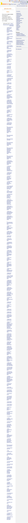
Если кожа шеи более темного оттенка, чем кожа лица (10, 187)
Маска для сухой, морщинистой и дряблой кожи (9, 270)
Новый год (18, 13)
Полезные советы (20, 18)
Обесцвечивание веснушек (10, 136)
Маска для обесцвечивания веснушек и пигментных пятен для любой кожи (10, 202)
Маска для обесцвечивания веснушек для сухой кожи (10, 213)
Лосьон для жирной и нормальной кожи (9, 111)
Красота (18, 17)
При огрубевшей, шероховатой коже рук (9, 458)
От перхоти (9, 416)
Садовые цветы (19, 33)
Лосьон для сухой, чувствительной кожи (9, 71)
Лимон (11, 23)
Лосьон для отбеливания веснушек (9, 173)
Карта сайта (18, 46)
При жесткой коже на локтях (9, 467)
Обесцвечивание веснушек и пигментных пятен (10, 144)
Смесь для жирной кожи (9, 83)
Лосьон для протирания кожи (9, 384)
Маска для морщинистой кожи (9, 239)
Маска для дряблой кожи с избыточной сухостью (9, 289)
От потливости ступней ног (10, 493)
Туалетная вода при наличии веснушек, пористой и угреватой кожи (9, 168)
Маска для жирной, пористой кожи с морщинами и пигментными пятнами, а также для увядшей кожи (10, 325)
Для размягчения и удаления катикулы (9, 490)
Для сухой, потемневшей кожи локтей (9, 476)
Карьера (18, 19)
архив (15, 4)
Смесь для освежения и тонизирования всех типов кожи (10, 364)
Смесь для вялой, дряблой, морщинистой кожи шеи (10, 232)
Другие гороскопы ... (20, 44)
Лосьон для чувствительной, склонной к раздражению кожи (10, 55)
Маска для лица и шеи (9, 236)
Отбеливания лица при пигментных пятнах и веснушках (9, 196)
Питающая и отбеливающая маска (9, 243)
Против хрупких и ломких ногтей (9, 483)
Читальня (18, 26)
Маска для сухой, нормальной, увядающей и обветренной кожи (9, 264)
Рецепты (12, 0)
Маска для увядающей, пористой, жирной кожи (9, 343)
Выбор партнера (19, 43)
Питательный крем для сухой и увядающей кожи (9, 368)
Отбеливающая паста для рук (9, 445)
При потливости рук (9, 451)
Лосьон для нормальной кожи (9, 51)
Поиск (19, 4)
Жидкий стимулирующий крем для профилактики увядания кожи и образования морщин (10, 379)
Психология (18, 14)
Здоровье (18, 16)
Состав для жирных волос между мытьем (9, 390)
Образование (19, 20)
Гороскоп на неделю (20, 40)
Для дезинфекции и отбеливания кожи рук (9, 435)
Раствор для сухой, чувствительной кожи (9, 299)
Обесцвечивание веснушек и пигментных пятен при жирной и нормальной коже (10, 130)
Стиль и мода (19, 15)
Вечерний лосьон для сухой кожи (9, 67)
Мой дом (18, 25)
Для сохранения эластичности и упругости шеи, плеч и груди (9, 506)
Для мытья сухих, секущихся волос (9, 408)
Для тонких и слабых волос (9, 405)
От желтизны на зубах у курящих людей (9, 514)
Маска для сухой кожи (9, 273)
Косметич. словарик (20, 34)
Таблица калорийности (21, 35)
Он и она (18, 21)
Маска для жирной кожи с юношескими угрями (9, 316)
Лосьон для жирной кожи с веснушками (9, 123)
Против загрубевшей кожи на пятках (9, 496)
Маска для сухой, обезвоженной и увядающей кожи (10, 227)
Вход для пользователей (22, 5)
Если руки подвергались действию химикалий (9, 425)
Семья (17, 24)
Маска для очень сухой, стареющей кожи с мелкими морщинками (10, 294)
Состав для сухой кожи (9, 64)
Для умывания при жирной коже (10, 91)
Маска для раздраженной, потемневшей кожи (9, 247)
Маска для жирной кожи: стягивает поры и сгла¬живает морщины (9, 348)
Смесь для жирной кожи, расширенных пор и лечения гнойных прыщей (10, 102)
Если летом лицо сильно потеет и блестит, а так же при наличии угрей (9, 29)
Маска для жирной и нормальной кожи (9, 353)
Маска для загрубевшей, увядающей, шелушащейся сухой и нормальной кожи (9, 283)
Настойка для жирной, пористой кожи (9, 115)
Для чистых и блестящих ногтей (9, 479)
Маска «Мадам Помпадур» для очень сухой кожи (10, 277)
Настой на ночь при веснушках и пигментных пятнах (9, 178)
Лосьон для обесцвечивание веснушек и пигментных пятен (10, 162)
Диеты (17, 0)
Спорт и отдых (19, 22)
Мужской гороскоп (20, 42)
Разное (17, 29)
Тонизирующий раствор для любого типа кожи (10, 79)
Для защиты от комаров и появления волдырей (10, 518)
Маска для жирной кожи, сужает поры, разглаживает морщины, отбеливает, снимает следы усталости (9, 336)
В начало (18, 11)
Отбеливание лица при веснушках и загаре (9, 183)
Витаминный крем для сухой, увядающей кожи (10, 373)
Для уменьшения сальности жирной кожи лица (9, 87)
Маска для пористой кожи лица (9, 331)
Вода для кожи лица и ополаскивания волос (10, 38)
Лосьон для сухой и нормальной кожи (9, 60)
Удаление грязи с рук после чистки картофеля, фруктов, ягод (9, 440)
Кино (17, 28)
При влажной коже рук (9, 448)
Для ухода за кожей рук (9, 422)
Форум (12, 4)
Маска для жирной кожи (9, 310)
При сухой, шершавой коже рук (10, 454)
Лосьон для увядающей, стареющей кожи (10, 75)
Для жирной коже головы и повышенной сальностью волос (9, 398)
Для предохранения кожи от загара (9, 191)
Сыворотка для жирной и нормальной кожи (9, 107)
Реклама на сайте (24, 4)
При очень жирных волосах (10, 387)
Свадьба (18, 23)
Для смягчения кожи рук (10, 462)
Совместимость (19, 41)
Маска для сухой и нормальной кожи (9, 259)
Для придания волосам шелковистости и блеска (9, 413)
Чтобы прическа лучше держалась (10, 418)
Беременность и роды (24, 0)
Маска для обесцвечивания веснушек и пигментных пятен (10, 207)
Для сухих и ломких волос (9, 402)
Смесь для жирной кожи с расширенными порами (9, 119)
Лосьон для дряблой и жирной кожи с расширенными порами (9, 96)
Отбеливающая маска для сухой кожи (10, 223)
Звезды (17, 27)
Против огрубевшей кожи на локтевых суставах (9, 471)
